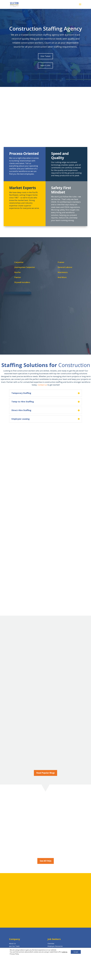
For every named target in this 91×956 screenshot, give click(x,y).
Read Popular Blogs (45, 773)
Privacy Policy (13, 954)
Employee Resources (55, 946)
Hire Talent (45, 56)
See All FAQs (45, 861)
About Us (12, 943)
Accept (75, 952)
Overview (51, 943)
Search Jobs (45, 65)
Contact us (42, 385)
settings (63, 952)
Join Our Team (14, 946)
